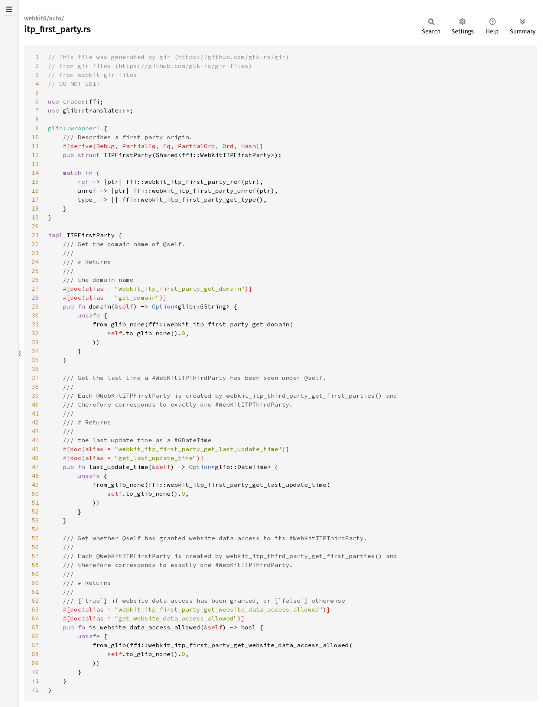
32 (35, 333)
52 (35, 511)
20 (35, 226)
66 (35, 636)
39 (35, 395)
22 (35, 244)
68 (35, 654)
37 (35, 377)
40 (35, 404)
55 (35, 538)
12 (35, 155)
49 (35, 484)
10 (35, 137)
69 (35, 663)
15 (35, 181)
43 (35, 431)
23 (35, 253)
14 (35, 172)
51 (35, 502)
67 (35, 645)
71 (35, 680)
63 (35, 609)
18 (35, 208)
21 (35, 235)
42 (35, 422)
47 (35, 466)
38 (35, 386)
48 (35, 475)
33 (35, 342)
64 (35, 618)
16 (35, 190)
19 (35, 217)
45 (35, 449)
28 (35, 297)
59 (35, 573)
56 (35, 547)
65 (35, 627)
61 (35, 591)
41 (35, 413)
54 (35, 529)
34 (35, 351)
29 (35, 306)
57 (35, 556)
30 (35, 315)
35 (35, 360)
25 (35, 270)
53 (35, 520)
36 (35, 368)
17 (35, 199)
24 (35, 261)
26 (35, 279)
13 (35, 163)
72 (35, 689)
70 (35, 671)
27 (35, 288)
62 (35, 600)
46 (35, 458)
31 (35, 324)
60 (35, 582)
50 (35, 493)
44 (35, 440)
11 (35, 146)
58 (35, 564)
